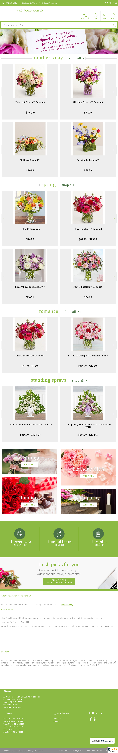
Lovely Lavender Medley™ (30, 287)
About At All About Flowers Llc (16, 595)
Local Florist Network (94, 751)
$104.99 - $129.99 (88, 366)
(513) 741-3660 (11, 3)
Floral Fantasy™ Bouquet (88, 229)
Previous (3, 91)
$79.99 (88, 170)
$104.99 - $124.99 (30, 435)
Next (114, 91)
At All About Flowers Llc (29, 10)
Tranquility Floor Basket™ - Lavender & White (88, 425)
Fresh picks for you (59, 569)
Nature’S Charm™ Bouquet (30, 102)
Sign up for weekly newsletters (59, 581)
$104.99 (30, 112)
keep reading (67, 604)
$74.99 (88, 112)
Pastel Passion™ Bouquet (88, 287)
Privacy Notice (77, 751)
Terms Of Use (64, 751)
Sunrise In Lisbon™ (88, 160)
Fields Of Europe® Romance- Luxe (88, 355)
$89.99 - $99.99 (88, 239)
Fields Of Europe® (30, 229)
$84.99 (30, 297)
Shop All (75, 58)
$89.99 (30, 170)
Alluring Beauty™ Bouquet (88, 102)
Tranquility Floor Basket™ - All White (30, 424)
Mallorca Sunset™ (30, 160)
